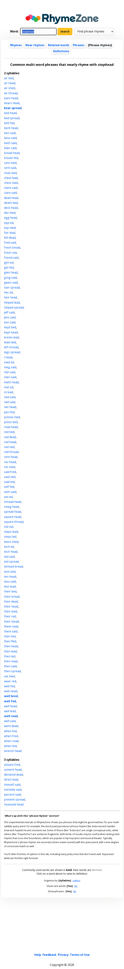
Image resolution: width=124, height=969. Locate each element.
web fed (9, 686)
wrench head (13, 751)
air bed (9, 78)
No (75, 886)
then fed (10, 636)
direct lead (11, 779)
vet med (9, 676)
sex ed (8, 497)
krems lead (11, 337)
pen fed (9, 412)
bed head (10, 113)
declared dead (13, 774)
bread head (12, 153)
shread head (12, 502)
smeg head (11, 507)
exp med (10, 228)
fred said (10, 243)
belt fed (9, 123)
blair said (10, 148)
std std (8, 527)
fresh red (10, 253)
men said (10, 377)
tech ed (9, 547)
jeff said (9, 312)
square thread (13, 522)
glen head (11, 272)
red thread (11, 452)
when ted (10, 746)
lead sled (10, 342)
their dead (11, 601)
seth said (10, 492)
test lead (10, 586)
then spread (12, 671)
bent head (11, 128)
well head (10, 706)
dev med (9, 213)
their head (11, 606)
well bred (11, 696)
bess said (10, 138)
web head (10, 691)
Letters (76, 880)
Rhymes (16, 45)
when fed (10, 731)
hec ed (8, 292)
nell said (9, 402)
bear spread (13, 108)
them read (11, 626)
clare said (10, 193)
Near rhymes (34, 45)
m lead (8, 392)
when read (11, 741)
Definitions (61, 51)
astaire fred (12, 765)
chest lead (11, 178)
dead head (11, 198)
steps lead (11, 532)
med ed (9, 362)
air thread (11, 93)
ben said (10, 133)
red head (10, 442)
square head (12, 517)
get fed (9, 267)
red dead (10, 437)
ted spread (11, 561)
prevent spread (14, 799)
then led (9, 656)
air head (9, 83)
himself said (12, 785)
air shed (9, 88)
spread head (12, 512)
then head (11, 646)
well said (10, 721)
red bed (9, 432)
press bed (11, 422)
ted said (9, 557)
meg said (10, 367)
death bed (11, 203)
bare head (11, 98)
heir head (10, 297)
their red (10, 616)
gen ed (8, 262)
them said (10, 631)
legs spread (12, 352)
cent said (10, 168)
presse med (12, 417)
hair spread (12, 287)
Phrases (78, 45)
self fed (9, 487)
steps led (10, 537)
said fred (10, 472)
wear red (10, 681)
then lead (10, 651)
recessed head (14, 804)
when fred (11, 736)
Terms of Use (80, 955)
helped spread (14, 307)
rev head (10, 462)
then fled (10, 641)
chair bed (10, 173)
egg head (10, 218)
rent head (10, 457)
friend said (11, 258)
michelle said (12, 790)
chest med (11, 183)
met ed (8, 387)
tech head (10, 552)
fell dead (10, 238)
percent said (12, 794)
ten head (10, 577)
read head (11, 427)
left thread (11, 347)
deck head (11, 208)
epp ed (8, 223)
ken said (9, 322)
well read (11, 716)
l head (8, 357)
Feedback (49, 955)
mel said (9, 372)
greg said (10, 278)
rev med (9, 467)
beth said (10, 143)
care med (10, 163)
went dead (11, 726)
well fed (10, 701)
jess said (10, 317)
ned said (9, 397)
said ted (9, 482)
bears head (11, 103)
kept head (11, 332)
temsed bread (13, 566)
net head (10, 407)
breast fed (11, 158)
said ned (9, 477)
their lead (10, 611)
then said (10, 666)
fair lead (9, 233)
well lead (10, 711)
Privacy (63, 955)
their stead (11, 621)
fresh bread (12, 247)
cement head (13, 770)
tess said (10, 581)
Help (37, 955)
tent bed (10, 572)
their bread (11, 596)
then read (10, 661)
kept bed (10, 327)
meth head (11, 382)
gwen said (11, 282)
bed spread (11, 118)
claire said (11, 188)
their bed (10, 591)
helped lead (12, 302)
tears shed (11, 542)
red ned (9, 447)
